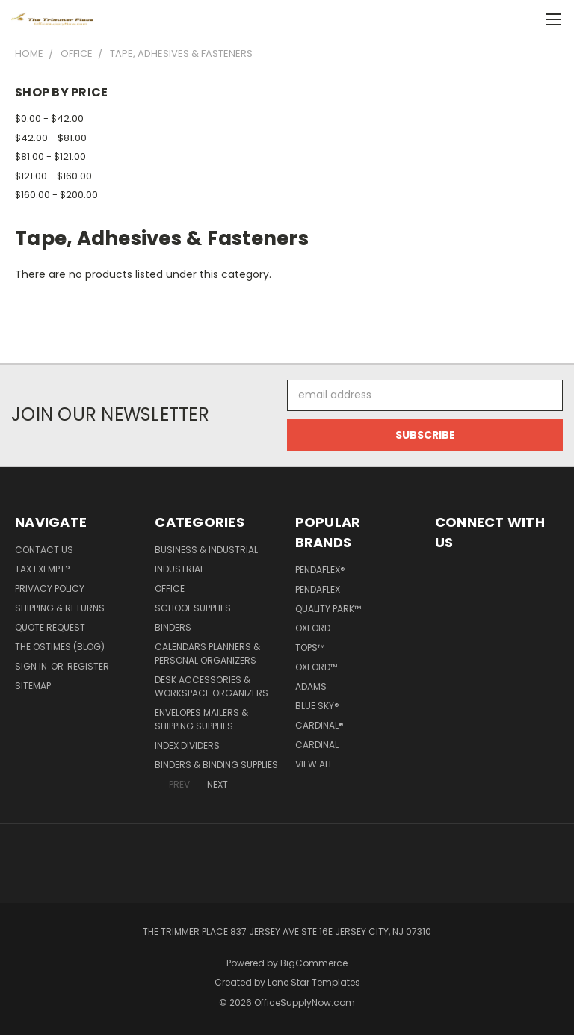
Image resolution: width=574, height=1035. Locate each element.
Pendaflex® (320, 569)
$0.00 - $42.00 (49, 118)
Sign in (32, 666)
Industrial (179, 569)
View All (314, 764)
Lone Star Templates (314, 982)
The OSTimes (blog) (60, 646)
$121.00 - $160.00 (53, 176)
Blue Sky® (317, 705)
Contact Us (44, 549)
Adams (311, 686)
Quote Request (50, 627)
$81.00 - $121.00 (50, 156)
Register (88, 666)
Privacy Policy (49, 588)
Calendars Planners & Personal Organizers (207, 653)
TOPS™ (309, 647)
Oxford (312, 628)
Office (170, 588)
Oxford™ (316, 667)
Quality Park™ (328, 608)
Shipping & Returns (60, 608)
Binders (173, 627)
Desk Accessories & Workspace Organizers (211, 686)
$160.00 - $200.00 (56, 195)
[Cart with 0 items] (526, 18)
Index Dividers (187, 745)
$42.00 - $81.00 (51, 138)
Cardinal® (319, 725)
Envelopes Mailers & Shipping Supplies (201, 719)
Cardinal (317, 744)
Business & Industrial (206, 549)
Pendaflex (317, 589)
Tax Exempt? (42, 569)
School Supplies (193, 608)
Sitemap (33, 685)
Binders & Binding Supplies (216, 765)
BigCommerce (314, 963)
